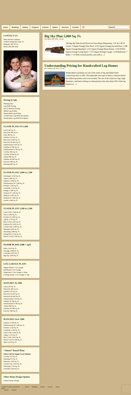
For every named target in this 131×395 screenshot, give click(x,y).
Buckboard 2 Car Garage (12, 270)
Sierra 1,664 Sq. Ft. (10, 215)
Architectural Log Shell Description (16, 116)
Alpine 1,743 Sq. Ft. (11, 219)
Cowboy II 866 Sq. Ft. (11, 154)
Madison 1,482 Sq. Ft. (11, 195)
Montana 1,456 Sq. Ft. (11, 361)
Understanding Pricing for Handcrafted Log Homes (81, 65)
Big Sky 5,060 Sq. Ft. (11, 256)
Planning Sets (8, 104)
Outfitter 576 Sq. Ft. (11, 137)
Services (65, 27)
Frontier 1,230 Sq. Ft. (11, 186)
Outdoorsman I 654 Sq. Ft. (13, 145)
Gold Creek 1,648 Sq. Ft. (12, 212)
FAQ (2, 388)
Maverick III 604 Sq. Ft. (12, 142)
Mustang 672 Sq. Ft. (11, 359)
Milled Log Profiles (10, 111)
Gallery (25, 27)
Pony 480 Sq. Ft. (9, 135)
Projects (35, 27)
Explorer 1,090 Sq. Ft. (11, 181)
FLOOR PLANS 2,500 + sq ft (17, 244)
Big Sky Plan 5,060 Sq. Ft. (62, 36)
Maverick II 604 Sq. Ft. (12, 140)
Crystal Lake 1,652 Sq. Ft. (13, 364)
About (57, 387)
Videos (55, 27)
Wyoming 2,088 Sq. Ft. (12, 232)
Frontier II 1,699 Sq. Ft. (12, 217)
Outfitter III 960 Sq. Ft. (12, 159)
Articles (45, 27)
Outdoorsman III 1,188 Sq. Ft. (14, 183)
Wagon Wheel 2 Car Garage (13, 268)
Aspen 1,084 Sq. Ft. (10, 178)
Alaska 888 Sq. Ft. (10, 157)
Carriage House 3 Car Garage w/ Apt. (17, 275)
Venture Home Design (11, 381)
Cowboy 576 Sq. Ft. (10, 356)
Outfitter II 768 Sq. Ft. (11, 147)
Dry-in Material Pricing (12, 108)
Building (15, 27)
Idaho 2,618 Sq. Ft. (10, 248)
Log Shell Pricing (10, 106)
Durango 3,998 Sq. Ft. (11, 251)
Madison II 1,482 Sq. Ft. (12, 198)
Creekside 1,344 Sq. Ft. (12, 188)
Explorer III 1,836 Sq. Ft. (12, 224)
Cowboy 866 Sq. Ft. (10, 152)
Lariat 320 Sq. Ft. (10, 130)
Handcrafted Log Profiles (12, 113)
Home (5, 27)
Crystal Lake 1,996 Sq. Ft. (13, 227)
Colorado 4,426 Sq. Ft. (11, 369)
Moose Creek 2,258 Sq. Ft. (13, 236)
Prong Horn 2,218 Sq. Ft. (12, 234)
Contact (75, 27)
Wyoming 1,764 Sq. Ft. (12, 366)
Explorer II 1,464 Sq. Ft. (12, 193)
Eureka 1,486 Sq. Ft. (11, 200)
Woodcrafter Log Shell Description (16, 118)
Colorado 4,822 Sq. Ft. (11, 253)
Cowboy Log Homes (13, 387)
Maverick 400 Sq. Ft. (11, 132)
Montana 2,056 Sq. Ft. (11, 229)
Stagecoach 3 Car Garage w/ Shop (15, 272)
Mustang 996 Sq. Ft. (11, 164)
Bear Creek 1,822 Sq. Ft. (12, 222)
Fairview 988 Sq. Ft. (11, 162)
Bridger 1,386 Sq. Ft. (11, 191)
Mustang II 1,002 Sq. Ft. (12, 176)
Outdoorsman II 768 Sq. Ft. (13, 149)
